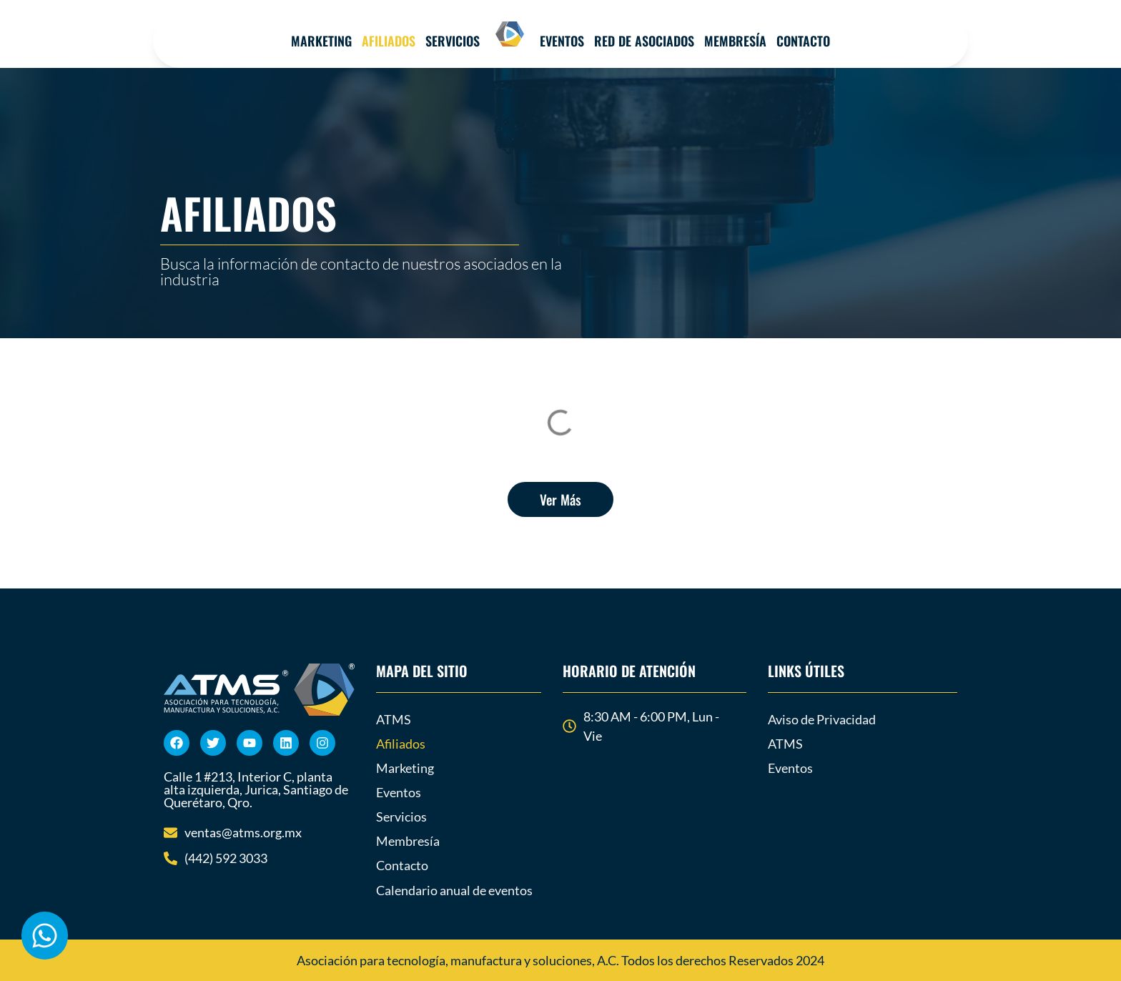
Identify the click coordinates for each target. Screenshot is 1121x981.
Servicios (452, 40)
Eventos (562, 40)
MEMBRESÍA (735, 40)
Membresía (408, 841)
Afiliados (388, 40)
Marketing (321, 40)
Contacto (803, 40)
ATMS (393, 719)
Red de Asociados (644, 40)
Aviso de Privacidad (822, 719)
